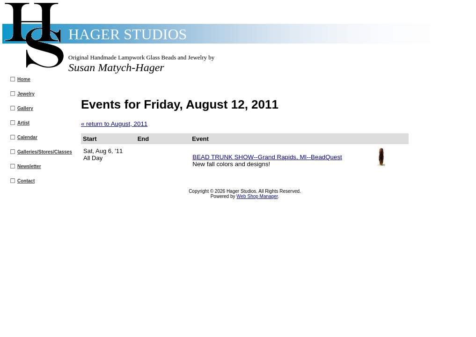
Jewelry (26, 93)
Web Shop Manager (257, 196)
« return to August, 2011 (114, 123)
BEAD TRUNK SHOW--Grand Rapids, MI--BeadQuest (267, 157)
